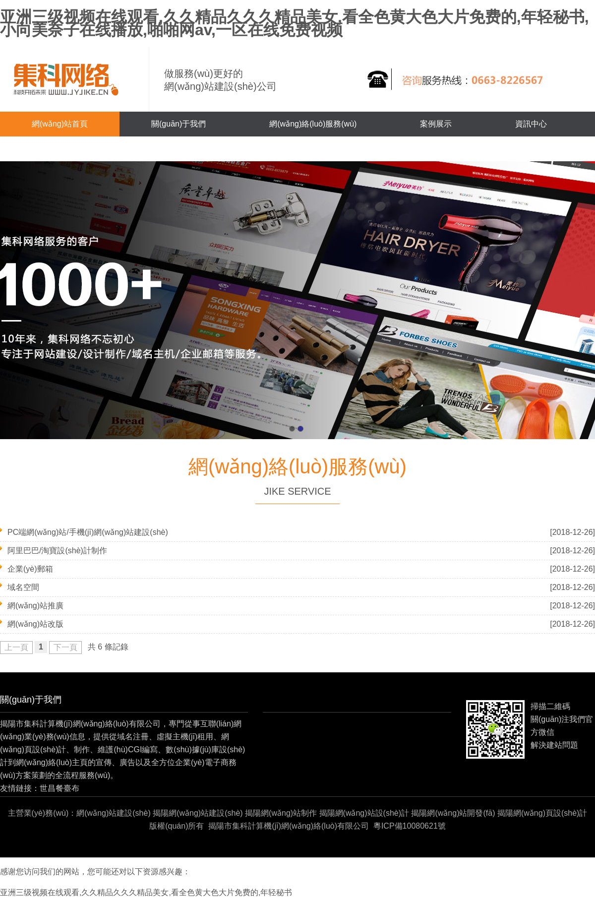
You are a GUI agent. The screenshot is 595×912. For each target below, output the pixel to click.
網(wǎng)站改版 (35, 624)
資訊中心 (531, 124)
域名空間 (23, 587)
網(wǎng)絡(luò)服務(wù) (313, 124)
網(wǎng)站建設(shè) (113, 813)
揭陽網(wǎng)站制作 (281, 813)
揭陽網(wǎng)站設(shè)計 (364, 813)
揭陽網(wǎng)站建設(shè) (197, 813)
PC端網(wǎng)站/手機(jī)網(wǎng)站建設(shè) (87, 532)
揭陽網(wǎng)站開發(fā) (453, 813)
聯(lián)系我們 (56, 148)
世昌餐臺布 (59, 788)
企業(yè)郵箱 (30, 569)
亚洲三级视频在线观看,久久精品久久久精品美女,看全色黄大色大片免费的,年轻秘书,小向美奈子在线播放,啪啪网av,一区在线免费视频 (294, 23)
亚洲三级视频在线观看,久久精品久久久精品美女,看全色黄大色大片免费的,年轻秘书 (146, 892)
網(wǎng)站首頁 (60, 124)
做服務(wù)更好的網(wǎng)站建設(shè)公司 (220, 80)
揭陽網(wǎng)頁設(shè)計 (542, 813)
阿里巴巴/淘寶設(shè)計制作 (57, 550)
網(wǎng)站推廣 (35, 605)
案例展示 (436, 124)
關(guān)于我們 (178, 124)
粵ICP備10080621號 (409, 826)
